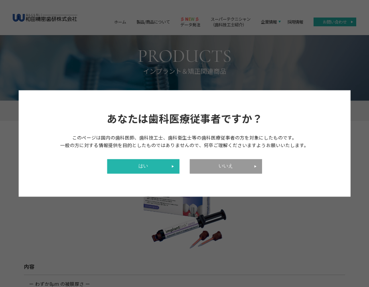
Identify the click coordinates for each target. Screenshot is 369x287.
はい (143, 166)
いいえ (226, 166)
